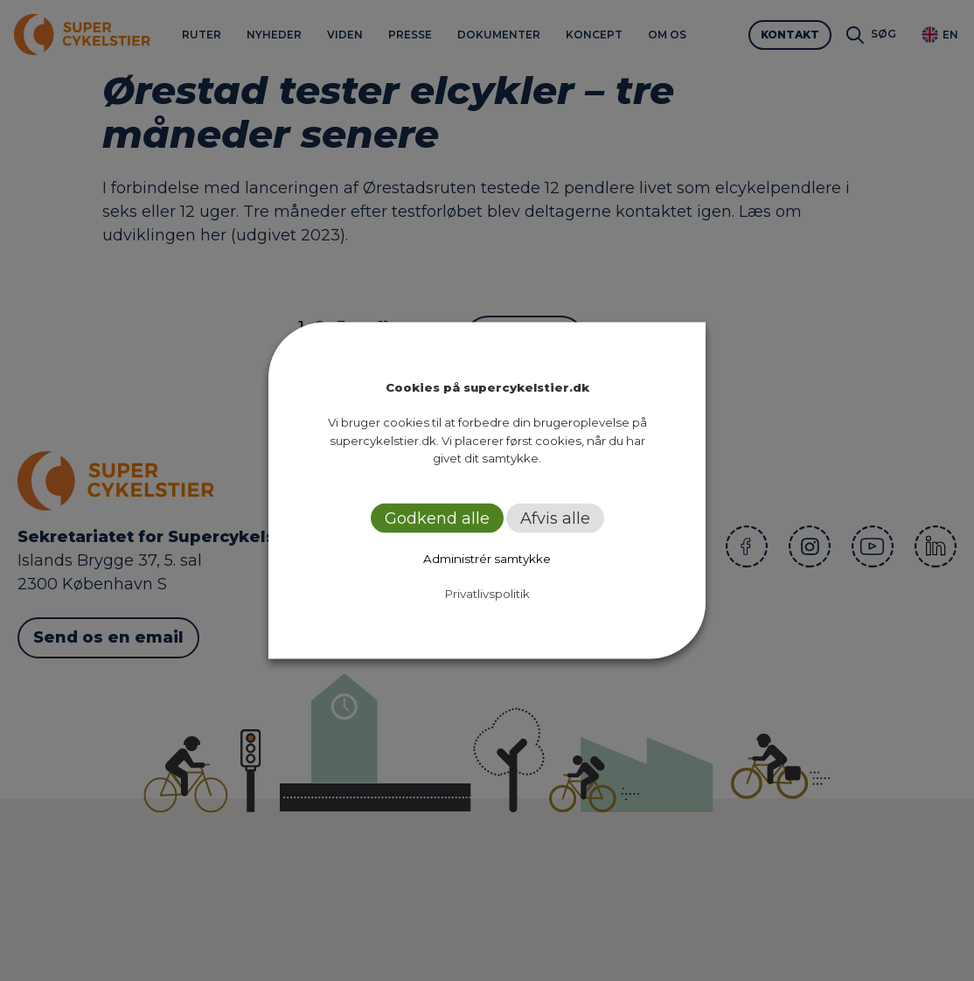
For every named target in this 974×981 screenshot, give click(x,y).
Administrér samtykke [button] (487, 558)
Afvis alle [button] (555, 517)
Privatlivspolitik (487, 593)
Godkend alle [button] (437, 517)
